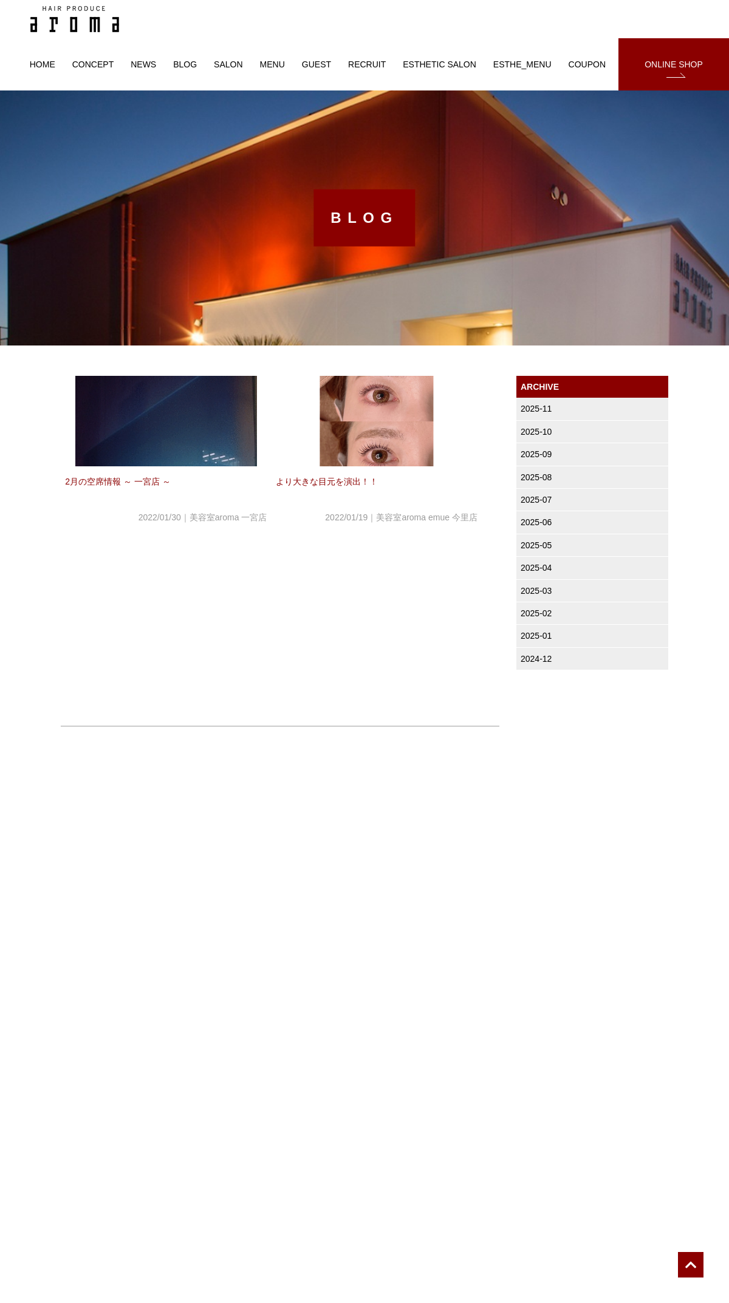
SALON (228, 64)
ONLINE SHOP (674, 64)
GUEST (316, 64)
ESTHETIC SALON (439, 64)
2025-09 (536, 454)
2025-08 (536, 477)
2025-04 (536, 568)
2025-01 (536, 636)
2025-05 (536, 545)
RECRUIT (367, 64)
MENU (272, 64)
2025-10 (536, 432)
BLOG (185, 64)
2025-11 (536, 408)
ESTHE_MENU (522, 64)
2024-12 (536, 659)
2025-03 (536, 591)
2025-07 (536, 500)
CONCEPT (93, 64)
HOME (42, 64)
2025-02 (536, 613)
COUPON (587, 64)
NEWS (143, 64)
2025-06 (536, 522)
